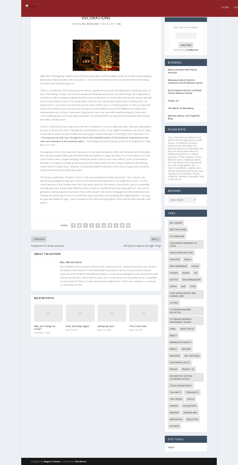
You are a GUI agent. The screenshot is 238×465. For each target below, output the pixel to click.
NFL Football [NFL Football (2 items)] (192, 355)
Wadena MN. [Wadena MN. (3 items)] (190, 412)
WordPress (80, 461)
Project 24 (173, 100)
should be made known (130, 137)
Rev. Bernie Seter (90, 23)
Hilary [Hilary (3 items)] (186, 272)
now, (66, 137)
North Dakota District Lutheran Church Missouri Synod (185, 92)
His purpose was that (53, 137)
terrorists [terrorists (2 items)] (192, 392)
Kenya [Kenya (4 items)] (173, 286)
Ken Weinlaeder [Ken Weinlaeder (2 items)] (191, 279)
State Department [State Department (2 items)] (181, 385)
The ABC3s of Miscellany (181, 108)
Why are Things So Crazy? (44, 327)
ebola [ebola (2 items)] (187, 259)
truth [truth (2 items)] (190, 399)
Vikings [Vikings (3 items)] (174, 405)
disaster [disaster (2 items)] (175, 259)
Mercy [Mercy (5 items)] (173, 335)
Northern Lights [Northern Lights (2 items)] (180, 362)
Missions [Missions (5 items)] (175, 355)
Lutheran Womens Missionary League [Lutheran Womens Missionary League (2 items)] (180, 320)
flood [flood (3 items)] (195, 266)
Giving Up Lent (106, 326)
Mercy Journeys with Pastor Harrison (182, 71)
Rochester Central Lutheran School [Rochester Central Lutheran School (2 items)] (181, 377)
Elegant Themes (52, 461)
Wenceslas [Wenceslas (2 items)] (176, 419)
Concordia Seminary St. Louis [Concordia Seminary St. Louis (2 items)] (184, 244)
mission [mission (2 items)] (186, 349)
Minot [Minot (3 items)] (173, 349)
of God (114, 137)
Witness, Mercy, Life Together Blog (184, 117)
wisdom (107, 137)
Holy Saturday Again (77, 326)
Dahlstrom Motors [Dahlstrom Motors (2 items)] (181, 252)
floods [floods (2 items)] (174, 272)
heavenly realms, (76, 141)
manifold (97, 137)
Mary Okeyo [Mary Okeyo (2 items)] (187, 328)
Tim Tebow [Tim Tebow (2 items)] (176, 399)
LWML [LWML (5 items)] (173, 328)
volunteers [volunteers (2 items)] (189, 405)
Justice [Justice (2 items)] (174, 279)
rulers (43, 141)
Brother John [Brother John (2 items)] (178, 229)
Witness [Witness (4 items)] (174, 426)
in (62, 141)
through (73, 137)
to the (145, 137)
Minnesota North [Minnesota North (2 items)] (180, 342)
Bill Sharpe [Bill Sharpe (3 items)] (176, 222)
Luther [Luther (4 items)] (174, 302)
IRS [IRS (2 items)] (195, 272)
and (48, 141)
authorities (56, 141)
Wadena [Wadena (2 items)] (174, 412)
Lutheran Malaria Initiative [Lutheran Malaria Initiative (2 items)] (180, 311)
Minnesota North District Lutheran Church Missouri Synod (185, 81)
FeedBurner (192, 49)
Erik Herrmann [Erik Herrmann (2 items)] (178, 266)
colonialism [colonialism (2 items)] (177, 236)
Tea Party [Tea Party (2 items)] (175, 392)
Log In (171, 447)
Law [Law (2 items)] (183, 286)
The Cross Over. (138, 326)
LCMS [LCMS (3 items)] (193, 286)
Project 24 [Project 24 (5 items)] (188, 369)
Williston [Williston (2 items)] (192, 419)
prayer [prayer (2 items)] (174, 369)
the (79, 137)
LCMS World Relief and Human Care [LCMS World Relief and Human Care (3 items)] (183, 294)
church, (85, 137)
